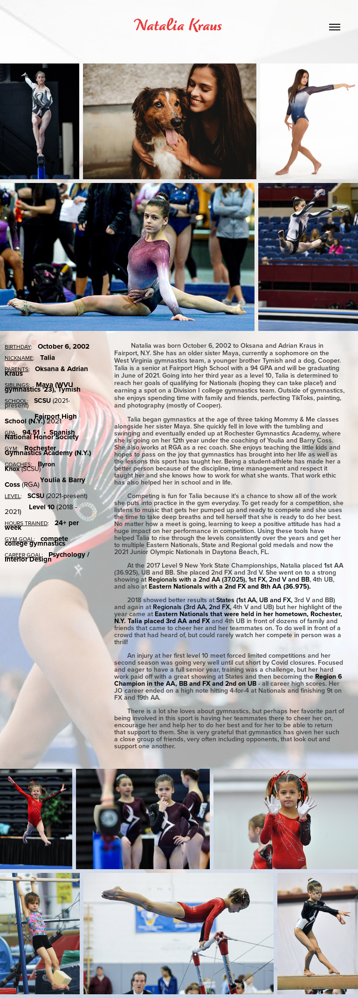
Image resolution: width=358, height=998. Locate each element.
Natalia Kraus (179, 27)
